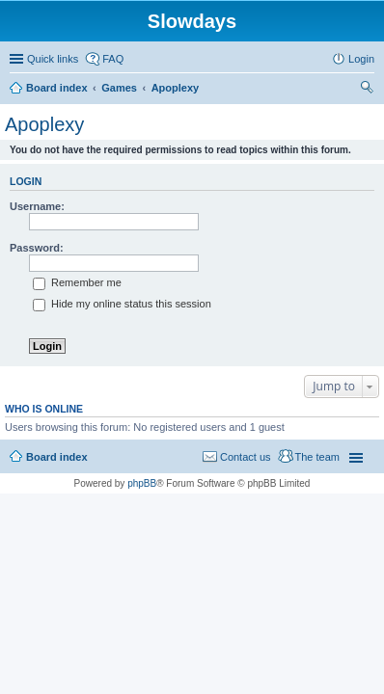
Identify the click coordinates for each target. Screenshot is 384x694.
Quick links (52, 59)
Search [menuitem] (366, 89)
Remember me (77, 282)
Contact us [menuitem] (245, 457)
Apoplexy (44, 124)
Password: (37, 248)
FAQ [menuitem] (112, 59)
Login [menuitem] (361, 59)
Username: (37, 206)
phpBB (141, 483)
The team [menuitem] (317, 457)
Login (25, 181)
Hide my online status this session (122, 303)
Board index (57, 457)
